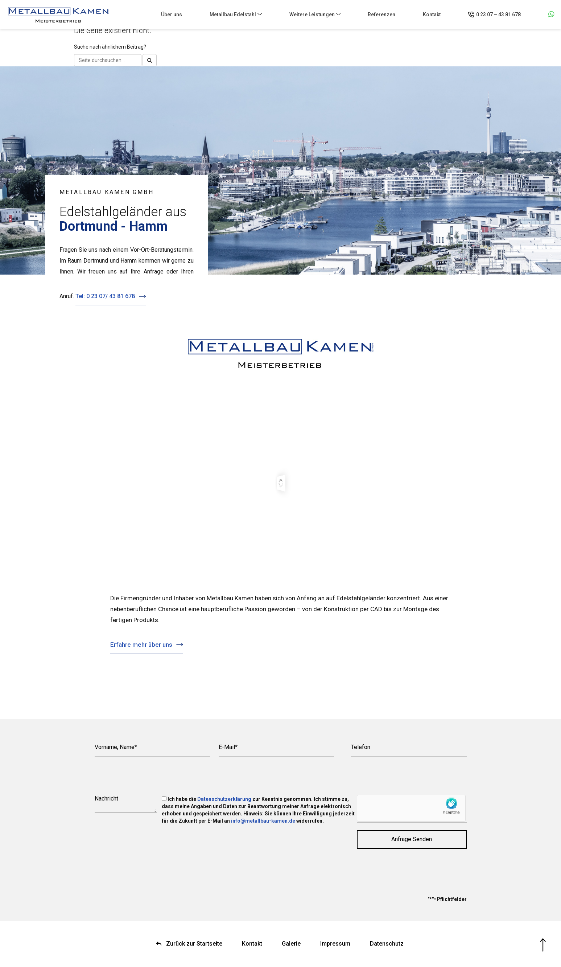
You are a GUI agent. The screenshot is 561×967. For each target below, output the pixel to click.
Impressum (335, 943)
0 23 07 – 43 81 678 (498, 14)
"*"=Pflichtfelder (447, 899)
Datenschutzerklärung (224, 799)
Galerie (291, 943)
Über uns (171, 14)
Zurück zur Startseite (194, 943)
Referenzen (381, 14)
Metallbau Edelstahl (233, 14)
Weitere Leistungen (312, 14)
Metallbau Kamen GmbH (58, 14)
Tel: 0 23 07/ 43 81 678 (105, 296)
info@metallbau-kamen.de (263, 821)
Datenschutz (387, 943)
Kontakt (432, 14)
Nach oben (543, 945)
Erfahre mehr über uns (141, 644)
